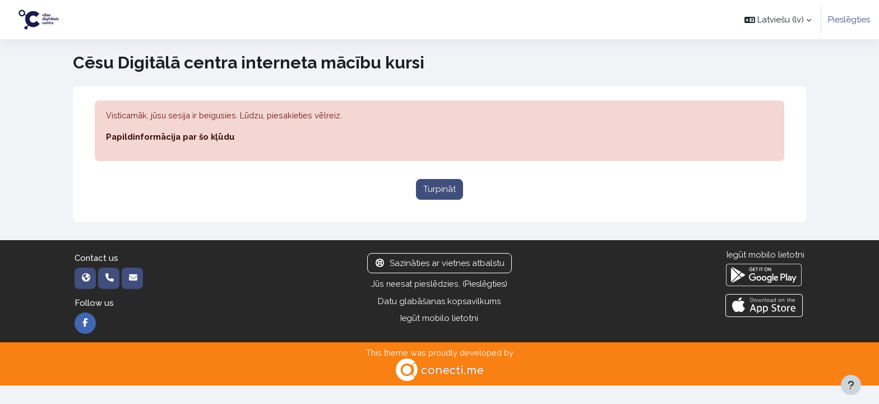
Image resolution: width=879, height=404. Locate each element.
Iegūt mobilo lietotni (439, 319)
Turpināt (439, 190)
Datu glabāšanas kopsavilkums (439, 302)
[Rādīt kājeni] (851, 385)
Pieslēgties (849, 20)
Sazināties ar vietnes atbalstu (439, 264)
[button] (777, 19)
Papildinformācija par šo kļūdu (172, 137)
